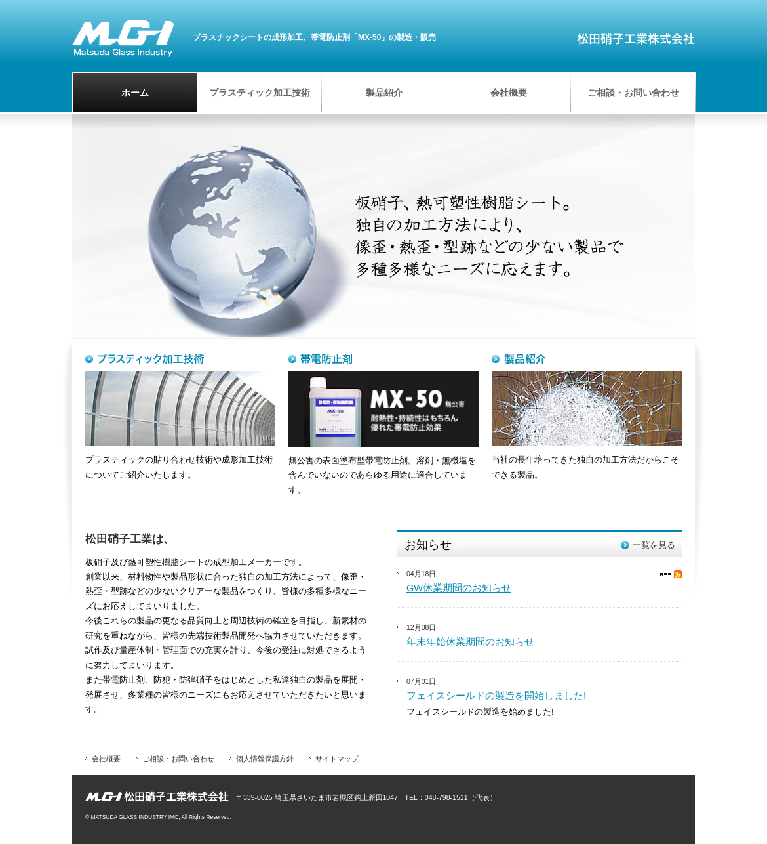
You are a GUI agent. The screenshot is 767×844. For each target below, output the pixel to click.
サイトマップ (337, 759)
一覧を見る (654, 545)
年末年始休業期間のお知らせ (470, 642)
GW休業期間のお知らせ (458, 588)
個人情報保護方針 (265, 759)
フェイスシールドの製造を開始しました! (496, 695)
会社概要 (106, 759)
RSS (671, 574)
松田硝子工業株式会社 (123, 38)
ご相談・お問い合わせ (178, 759)
